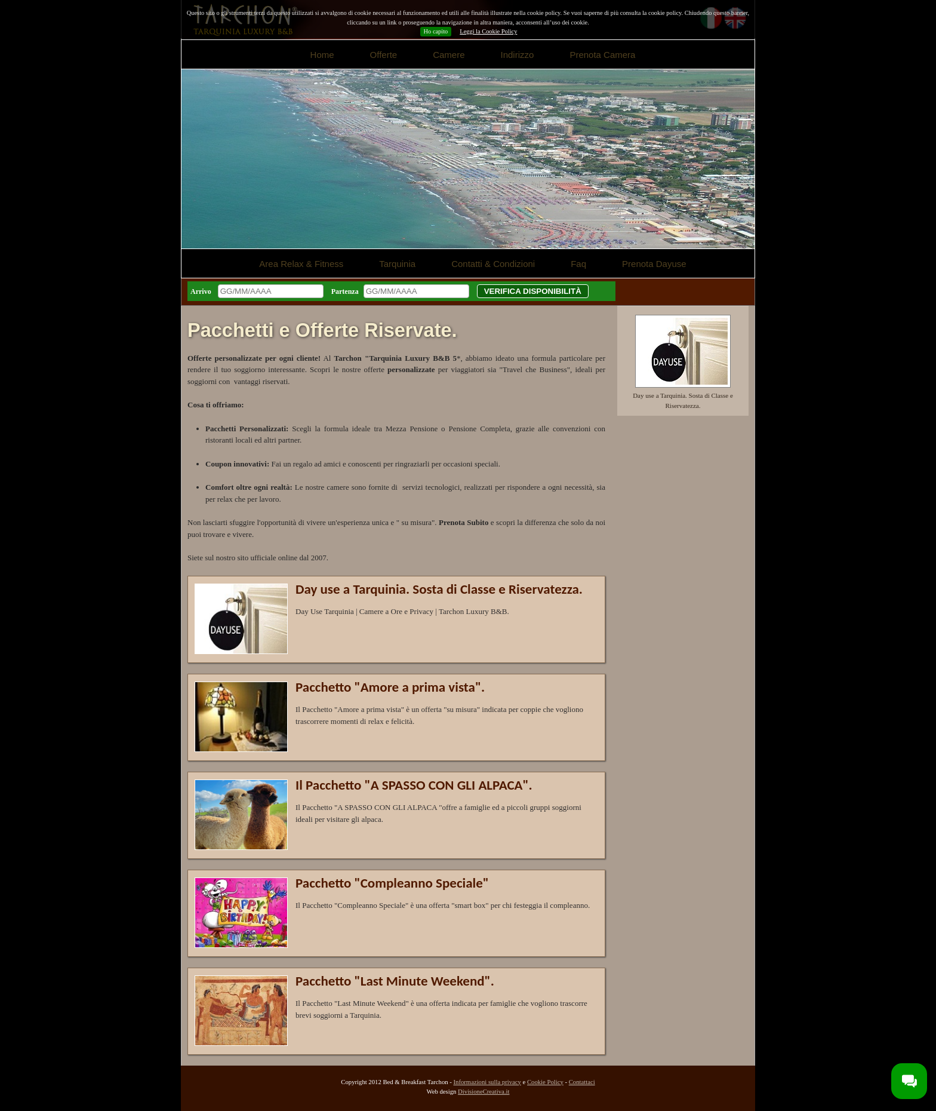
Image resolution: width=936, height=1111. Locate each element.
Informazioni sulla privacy (487, 1081)
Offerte (384, 55)
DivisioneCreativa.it (483, 1091)
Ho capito (436, 31)
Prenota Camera (602, 55)
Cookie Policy (545, 1081)
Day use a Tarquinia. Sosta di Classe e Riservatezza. (439, 589)
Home (322, 55)
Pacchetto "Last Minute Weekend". (394, 980)
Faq (578, 264)
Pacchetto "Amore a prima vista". (390, 687)
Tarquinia (397, 264)
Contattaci (582, 1081)
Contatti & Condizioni (493, 264)
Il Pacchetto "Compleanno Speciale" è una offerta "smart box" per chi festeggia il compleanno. (442, 905)
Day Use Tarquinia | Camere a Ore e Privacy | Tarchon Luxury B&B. (402, 611)
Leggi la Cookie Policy (488, 31)
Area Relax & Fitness (301, 264)
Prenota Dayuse (654, 264)
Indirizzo (517, 55)
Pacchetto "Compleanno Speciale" (392, 882)
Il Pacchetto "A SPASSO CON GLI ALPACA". (413, 785)
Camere (448, 55)
